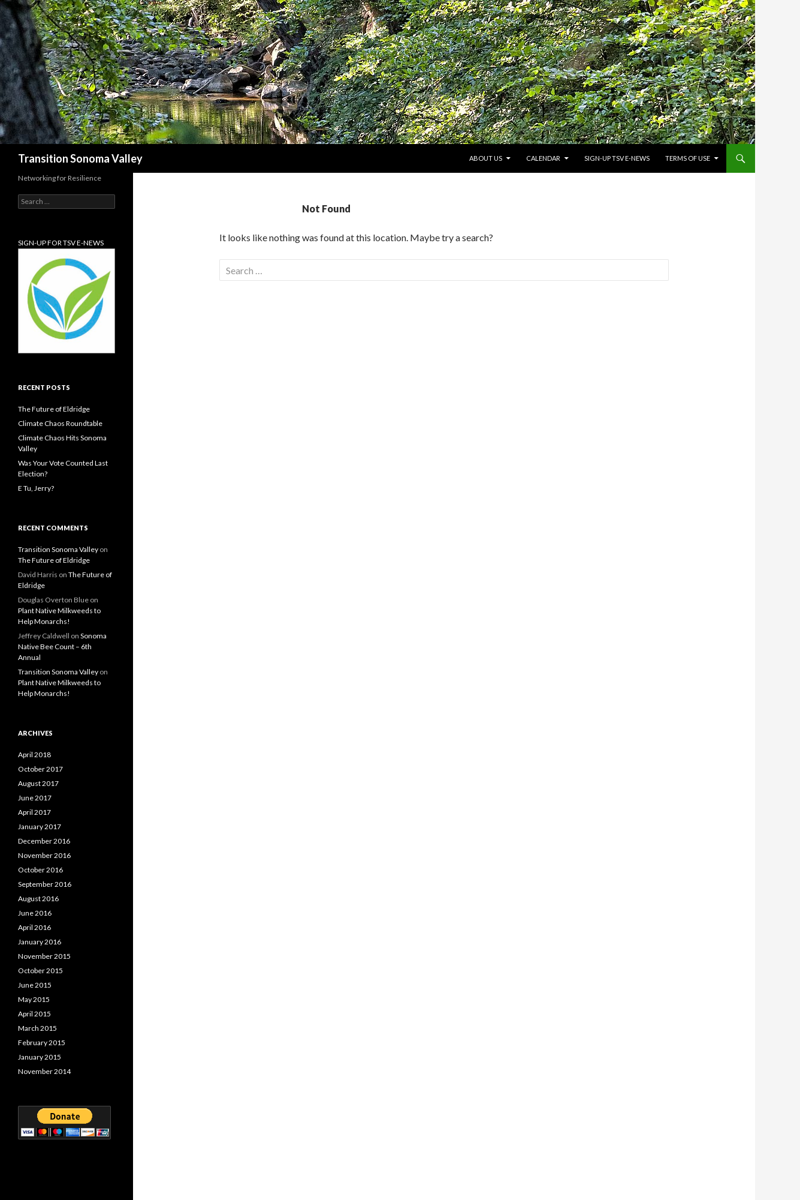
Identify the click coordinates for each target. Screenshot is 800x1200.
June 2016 (35, 912)
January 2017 (39, 826)
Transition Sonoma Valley (80, 158)
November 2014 (44, 1071)
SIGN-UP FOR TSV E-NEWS (61, 242)
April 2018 (34, 754)
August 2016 (38, 898)
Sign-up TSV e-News (617, 158)
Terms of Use (687, 158)
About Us (485, 158)
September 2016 (44, 884)
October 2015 (40, 970)
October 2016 (40, 869)
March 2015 (37, 1028)
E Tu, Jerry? (36, 488)
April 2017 (34, 812)
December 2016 (44, 840)
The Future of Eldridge (54, 408)
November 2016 (44, 855)
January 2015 (39, 1056)
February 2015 (41, 1042)
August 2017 (38, 783)
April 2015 (34, 1013)
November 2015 (44, 956)
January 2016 (39, 941)
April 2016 (34, 927)
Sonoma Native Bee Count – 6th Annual (62, 646)
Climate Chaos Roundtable (60, 423)
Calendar (543, 158)
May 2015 (34, 999)
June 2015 (35, 984)
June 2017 (35, 797)
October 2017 (40, 768)
